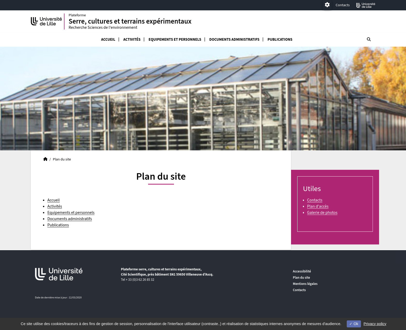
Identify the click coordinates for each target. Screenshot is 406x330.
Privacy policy (375, 324)
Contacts (343, 5)
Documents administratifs (234, 40)
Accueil (108, 40)
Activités (131, 40)
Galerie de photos (322, 213)
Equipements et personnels (175, 40)
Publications (279, 40)
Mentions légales (305, 283)
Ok (353, 324)
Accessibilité (302, 271)
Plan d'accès (318, 207)
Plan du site (301, 277)
